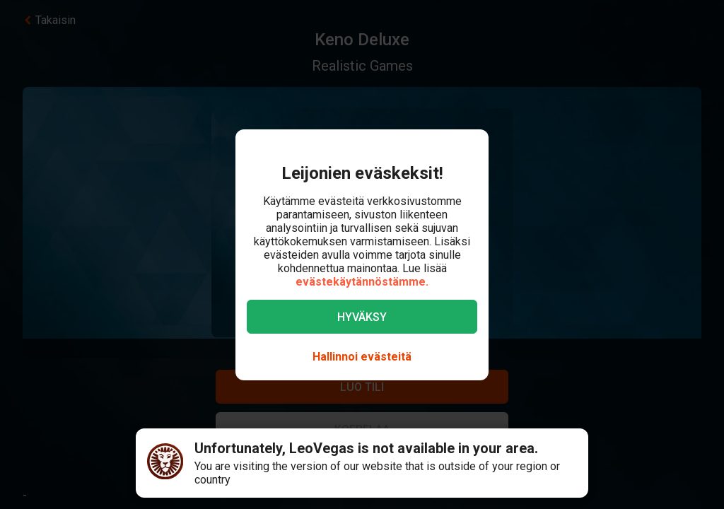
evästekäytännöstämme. (362, 281)
